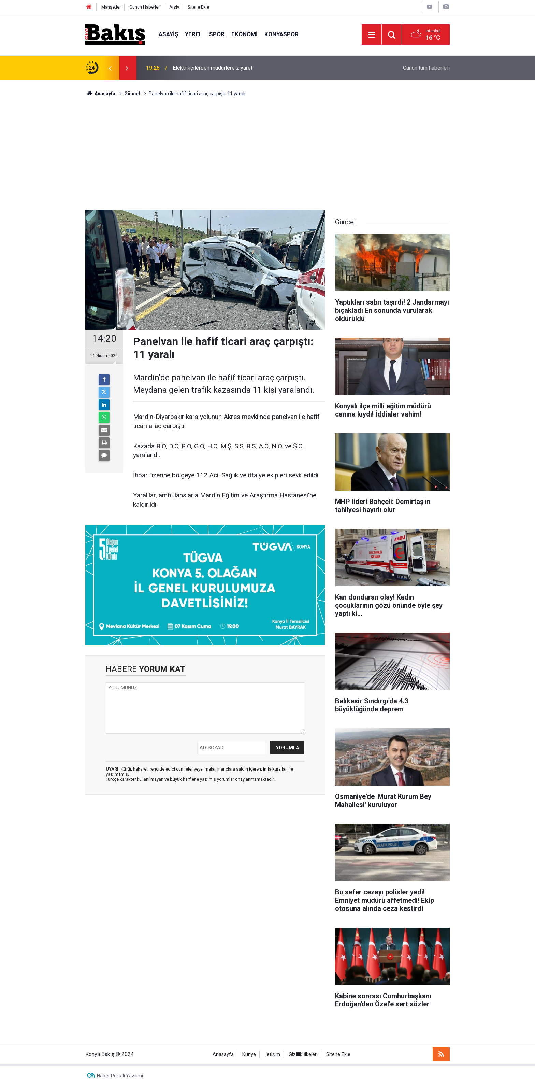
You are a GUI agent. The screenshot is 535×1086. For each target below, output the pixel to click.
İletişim (272, 1054)
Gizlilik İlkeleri (303, 1054)
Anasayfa (223, 1054)
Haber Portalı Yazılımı (120, 1075)
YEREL (193, 34)
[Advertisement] (267, 148)
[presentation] (109, 68)
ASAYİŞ (168, 34)
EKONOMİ (244, 34)
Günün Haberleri (145, 7)
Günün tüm (426, 68)
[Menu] (371, 34)
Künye (249, 1054)
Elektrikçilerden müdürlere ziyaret (212, 68)
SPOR (217, 34)
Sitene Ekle (198, 7)
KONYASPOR (281, 34)
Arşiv (174, 7)
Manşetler (111, 7)
